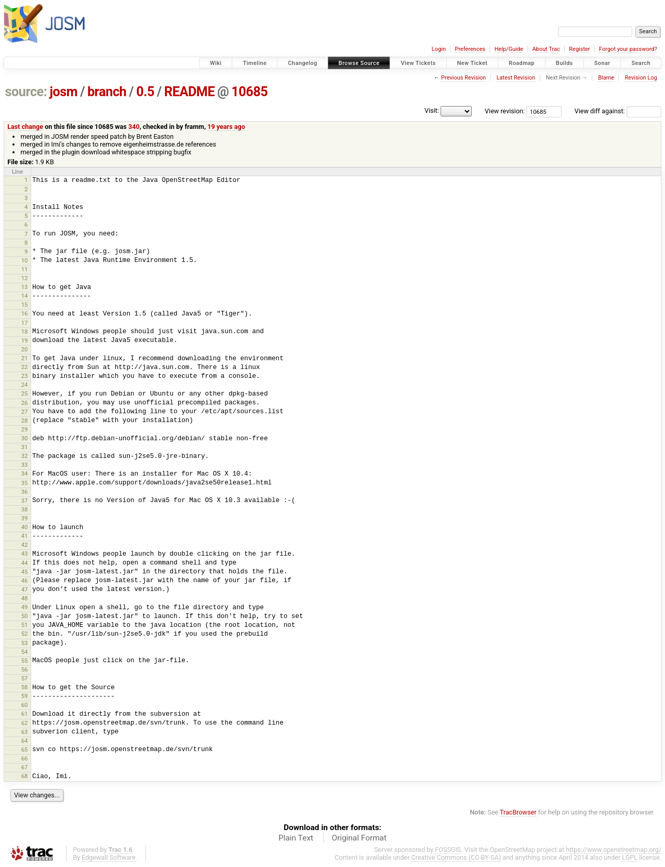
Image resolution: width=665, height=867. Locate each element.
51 (24, 624)
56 (24, 669)
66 (24, 758)
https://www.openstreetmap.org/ (613, 849)
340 (134, 126)
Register (579, 49)
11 (24, 269)
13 (24, 287)
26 (24, 402)
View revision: (505, 111)
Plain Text (295, 838)
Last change (25, 126)
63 (24, 731)
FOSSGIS (448, 849)
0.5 (145, 91)
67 (24, 767)
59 (24, 696)
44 (24, 563)
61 (24, 713)
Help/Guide (509, 49)
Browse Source (359, 63)
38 (24, 509)
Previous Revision (463, 77)
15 (24, 304)
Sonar (602, 63)
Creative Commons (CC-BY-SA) (456, 857)
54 (24, 651)
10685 (249, 91)
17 (24, 322)
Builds (564, 63)
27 (24, 411)
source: (26, 91)
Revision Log (640, 77)
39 (24, 518)
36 (24, 491)
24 (24, 384)
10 (24, 260)
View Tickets (418, 63)
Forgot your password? (628, 49)
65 (24, 749)
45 (24, 571)
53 (24, 643)
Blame (606, 77)
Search (640, 63)
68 (24, 776)
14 (24, 295)
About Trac (546, 49)
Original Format (359, 838)
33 (24, 464)
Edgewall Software (109, 857)
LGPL (629, 857)
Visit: (431, 110)
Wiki (216, 63)
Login (439, 49)
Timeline (255, 63)
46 (24, 580)
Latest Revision (516, 77)
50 (24, 616)
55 (24, 660)
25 (24, 393)
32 (24, 455)
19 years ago (226, 126)
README (189, 91)
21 (24, 358)
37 (24, 500)
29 (24, 429)
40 (24, 527)
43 (24, 553)
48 (24, 598)
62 (24, 723)
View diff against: (618, 111)
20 (24, 349)
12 (24, 278)
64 (24, 740)
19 (24, 340)
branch (106, 91)
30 (24, 438)
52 (24, 633)
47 (24, 589)
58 (24, 687)
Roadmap (522, 63)
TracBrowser (518, 812)
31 (24, 447)
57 (24, 678)
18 (24, 331)
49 (24, 607)
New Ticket (472, 63)
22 (24, 367)
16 (24, 313)
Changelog (302, 63)
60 (24, 704)
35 (24, 483)
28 (24, 420)
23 (24, 375)
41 (24, 536)
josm (63, 91)
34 (24, 473)
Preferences (470, 49)
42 (24, 544)
